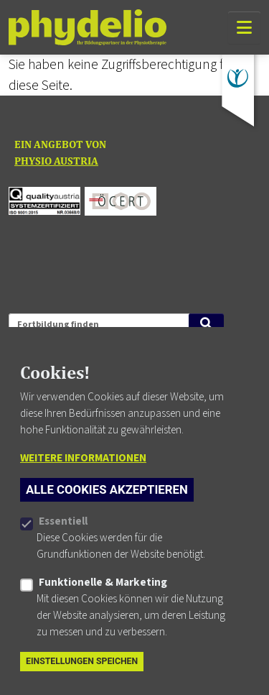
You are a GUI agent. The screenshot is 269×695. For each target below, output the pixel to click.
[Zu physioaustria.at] (238, 78)
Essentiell (63, 544)
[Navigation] (244, 27)
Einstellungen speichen (82, 684)
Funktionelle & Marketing (103, 605)
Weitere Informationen (83, 481)
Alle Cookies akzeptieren (107, 512)
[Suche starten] (206, 323)
